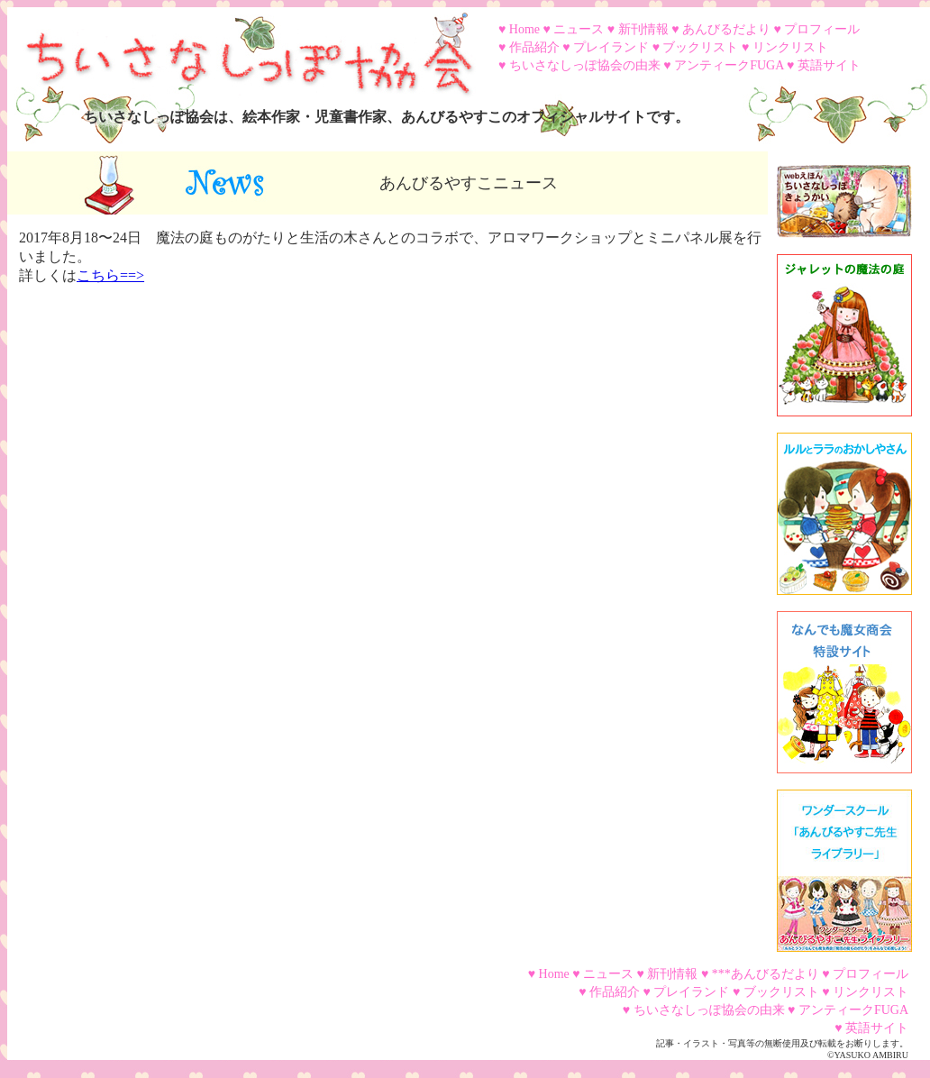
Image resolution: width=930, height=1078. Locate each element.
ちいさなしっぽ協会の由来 (585, 65)
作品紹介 (534, 47)
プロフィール (822, 29)
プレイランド (611, 47)
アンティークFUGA (728, 65)
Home (524, 29)
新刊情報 (643, 29)
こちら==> (110, 275)
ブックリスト (700, 47)
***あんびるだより (765, 974)
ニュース (578, 29)
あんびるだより (726, 29)
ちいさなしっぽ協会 (241, 47)
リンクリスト (790, 47)
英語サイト (829, 65)
